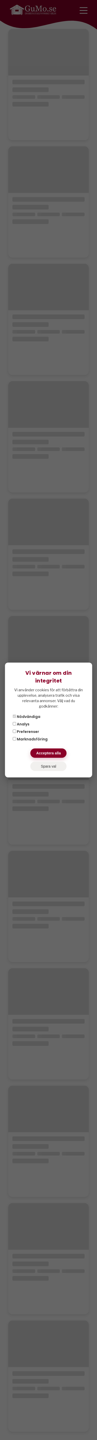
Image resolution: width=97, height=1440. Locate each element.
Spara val (48, 766)
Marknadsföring (30, 739)
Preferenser (26, 731)
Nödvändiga (26, 716)
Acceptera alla (48, 753)
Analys (21, 724)
